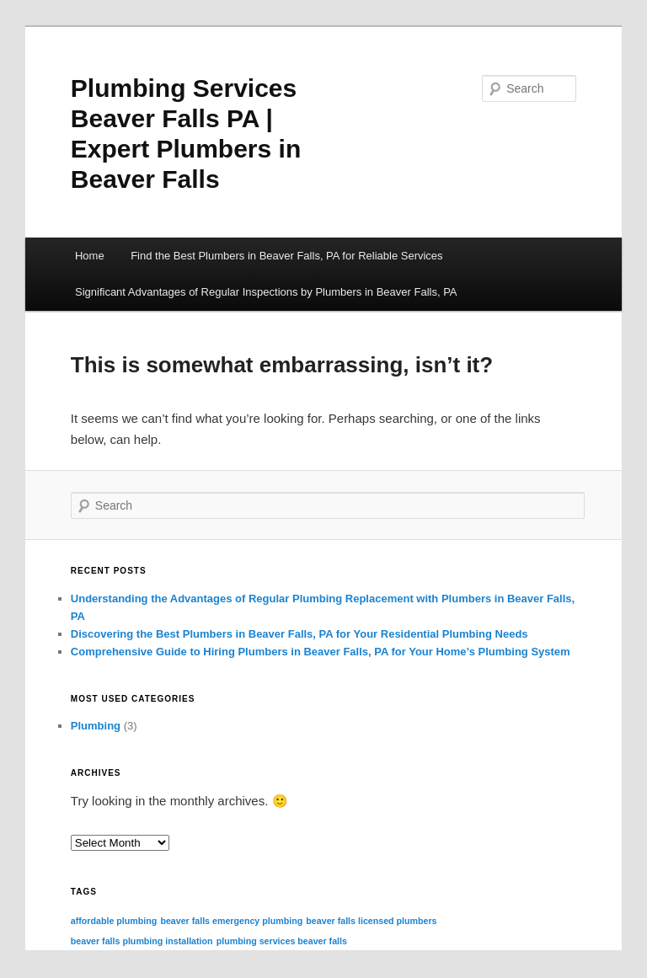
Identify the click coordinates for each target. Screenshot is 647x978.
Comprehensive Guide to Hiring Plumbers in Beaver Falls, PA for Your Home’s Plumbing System (320, 651)
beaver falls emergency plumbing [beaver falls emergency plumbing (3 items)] (231, 921)
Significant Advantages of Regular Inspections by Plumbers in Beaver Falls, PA (266, 292)
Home (89, 255)
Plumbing (95, 725)
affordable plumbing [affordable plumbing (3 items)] (114, 921)
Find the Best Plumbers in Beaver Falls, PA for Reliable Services (286, 255)
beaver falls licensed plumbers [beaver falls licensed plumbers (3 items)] (371, 921)
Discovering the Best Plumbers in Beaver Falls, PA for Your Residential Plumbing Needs (299, 634)
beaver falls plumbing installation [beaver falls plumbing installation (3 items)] (142, 941)
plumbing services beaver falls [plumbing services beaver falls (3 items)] (282, 941)
